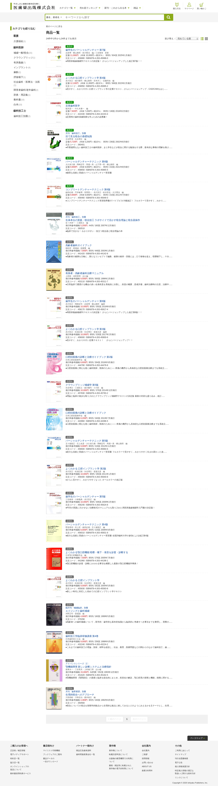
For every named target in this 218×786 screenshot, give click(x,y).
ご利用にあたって (182, 750)
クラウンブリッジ (24, 57)
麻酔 (17, 72)
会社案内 (145, 750)
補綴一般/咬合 (23, 52)
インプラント (22, 67)
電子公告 (178, 762)
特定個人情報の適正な (190, 772)
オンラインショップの (25, 768)
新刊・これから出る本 (115, 8)
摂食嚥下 (20, 77)
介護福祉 (20, 41)
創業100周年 (147, 770)
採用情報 (145, 758)
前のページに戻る (54, 26)
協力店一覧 (15, 762)
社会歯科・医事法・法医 (27, 83)
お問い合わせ (147, 762)
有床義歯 (20, 62)
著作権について (115, 750)
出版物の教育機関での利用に (124, 760)
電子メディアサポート (19, 754)
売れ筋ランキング (88, 8)
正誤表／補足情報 (17, 750)
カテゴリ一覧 (66, 8)
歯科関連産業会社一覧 (85, 754)
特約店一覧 (15, 758)
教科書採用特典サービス (20, 773)
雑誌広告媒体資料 (83, 750)
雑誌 (136, 8)
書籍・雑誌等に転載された (124, 767)
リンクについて (181, 777)
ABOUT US (146, 766)
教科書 (19, 99)
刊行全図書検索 (181, 758)
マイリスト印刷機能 (51, 750)
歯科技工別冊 (22, 116)
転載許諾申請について (118, 754)
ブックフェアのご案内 (52, 754)
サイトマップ (180, 754)
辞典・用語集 (22, 94)
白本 (18, 104)
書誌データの (58, 760)
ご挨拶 (144, 754)
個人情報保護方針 (182, 766)
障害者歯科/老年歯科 (26, 90)
